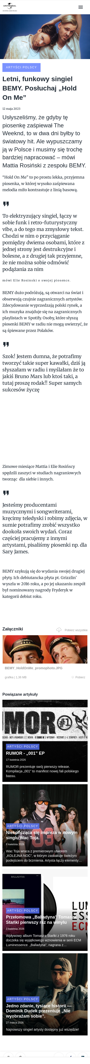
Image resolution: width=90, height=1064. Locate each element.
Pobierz (78, 677)
